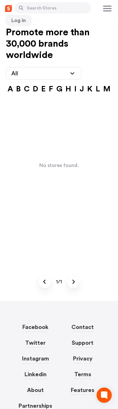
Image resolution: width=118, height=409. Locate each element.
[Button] (21, 8)
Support (82, 343)
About (35, 390)
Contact (82, 327)
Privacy (83, 358)
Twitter (35, 343)
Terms (82, 374)
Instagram (35, 358)
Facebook (35, 327)
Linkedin (36, 374)
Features (82, 390)
